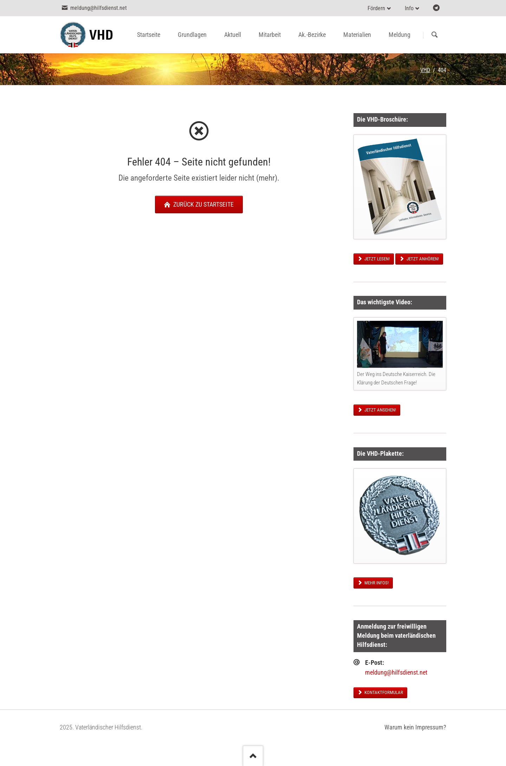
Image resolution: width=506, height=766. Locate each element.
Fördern (376, 8)
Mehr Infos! (376, 582)
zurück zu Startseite (203, 204)
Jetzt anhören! (422, 258)
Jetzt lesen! (376, 258)
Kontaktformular (383, 692)
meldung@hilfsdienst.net (396, 672)
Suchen (434, 35)
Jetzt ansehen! (379, 410)
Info (409, 8)
